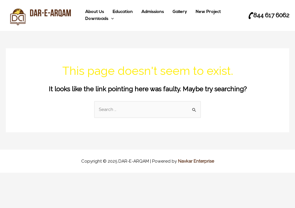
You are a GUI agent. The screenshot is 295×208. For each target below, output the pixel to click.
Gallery (180, 12)
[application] (111, 19)
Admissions (152, 12)
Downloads (99, 19)
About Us (94, 12)
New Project (208, 12)
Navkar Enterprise (196, 161)
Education (123, 12)
